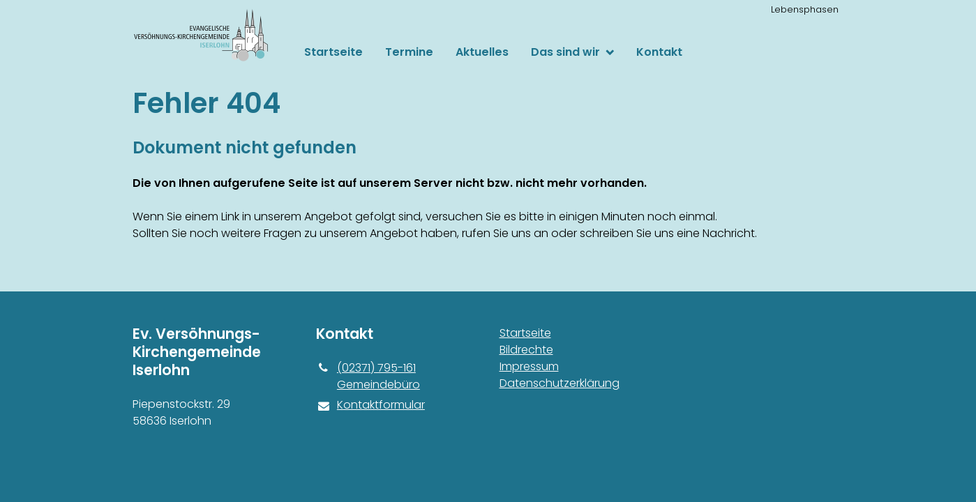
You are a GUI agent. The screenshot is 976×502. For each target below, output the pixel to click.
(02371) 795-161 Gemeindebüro (368, 376)
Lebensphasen (805, 9)
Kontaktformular (370, 405)
